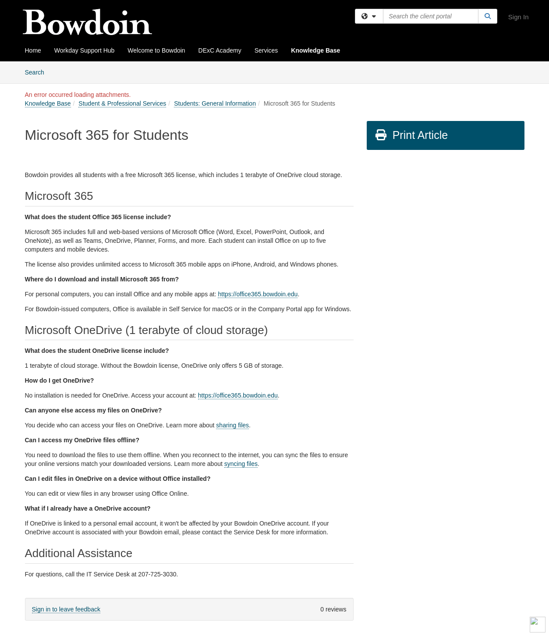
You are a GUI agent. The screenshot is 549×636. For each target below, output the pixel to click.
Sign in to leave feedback (66, 609)
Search (38, 72)
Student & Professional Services (122, 103)
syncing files (241, 463)
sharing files (232, 425)
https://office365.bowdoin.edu (258, 294)
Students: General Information (215, 103)
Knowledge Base (315, 50)
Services (266, 50)
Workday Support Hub (84, 50)
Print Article (411, 135)
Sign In (518, 17)
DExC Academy (219, 50)
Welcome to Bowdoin (156, 50)
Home (33, 50)
